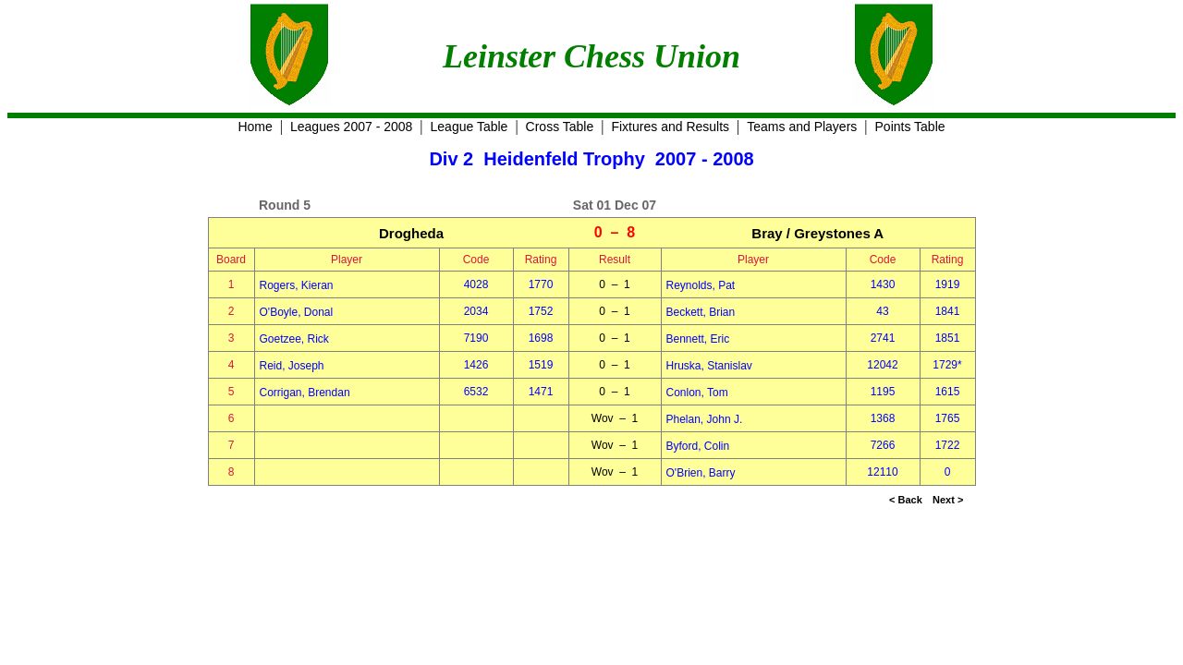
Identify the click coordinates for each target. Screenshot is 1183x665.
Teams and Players (802, 126)
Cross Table (560, 126)
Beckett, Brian (701, 312)
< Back (905, 499)
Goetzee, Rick (294, 338)
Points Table (910, 126)
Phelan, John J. (704, 419)
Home (255, 126)
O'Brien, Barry (701, 472)
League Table (469, 126)
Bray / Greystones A (817, 233)
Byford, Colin (698, 446)
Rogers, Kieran (297, 285)
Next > (948, 499)
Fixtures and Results (670, 126)
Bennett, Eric (698, 338)
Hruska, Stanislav (709, 365)
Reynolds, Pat (701, 285)
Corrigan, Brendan (305, 392)
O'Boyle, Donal (297, 312)
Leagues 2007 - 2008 (351, 126)
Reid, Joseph (292, 365)
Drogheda (411, 233)
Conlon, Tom (697, 392)
